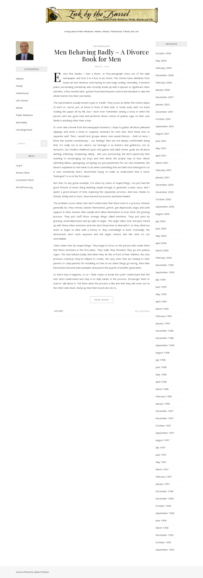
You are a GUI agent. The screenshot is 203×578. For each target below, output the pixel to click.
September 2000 (165, 206)
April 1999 (161, 301)
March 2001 (162, 162)
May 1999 (161, 294)
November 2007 (165, 97)
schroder (58, 310)
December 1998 (165, 330)
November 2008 (165, 75)
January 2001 (163, 177)
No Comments (142, 311)
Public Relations (24, 115)
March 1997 (162, 469)
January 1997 (163, 484)
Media (19, 107)
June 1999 (161, 286)
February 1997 (164, 476)
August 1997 (163, 440)
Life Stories (22, 100)
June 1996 (161, 520)
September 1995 (165, 549)
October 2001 (163, 119)
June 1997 (161, 454)
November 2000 (165, 192)
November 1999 (165, 265)
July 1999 (161, 279)
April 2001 (161, 155)
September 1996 (165, 513)
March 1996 (162, 527)
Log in (19, 165)
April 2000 (161, 243)
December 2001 (165, 111)
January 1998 (163, 403)
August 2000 (163, 213)
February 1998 (164, 396)
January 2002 (163, 104)
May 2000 (161, 235)
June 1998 (161, 367)
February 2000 (164, 257)
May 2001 (161, 148)
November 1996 (165, 498)
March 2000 (162, 250)
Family (19, 85)
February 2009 (164, 67)
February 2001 (164, 170)
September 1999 (165, 272)
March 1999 (162, 308)
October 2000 (163, 199)
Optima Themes (41, 572)
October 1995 (163, 542)
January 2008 (163, 89)
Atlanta (19, 78)
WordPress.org (24, 187)
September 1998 (165, 345)
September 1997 (165, 432)
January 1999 (163, 323)
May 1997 (161, 462)
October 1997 (163, 425)
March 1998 (162, 389)
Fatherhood (22, 93)
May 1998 (161, 374)
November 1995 (165, 535)
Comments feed (24, 180)
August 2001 (163, 133)
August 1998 (163, 352)
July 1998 (161, 359)
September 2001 (165, 126)
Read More (101, 299)
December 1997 (165, 411)
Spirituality (21, 122)
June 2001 (161, 140)
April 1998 (161, 381)
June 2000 (161, 228)
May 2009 (161, 60)
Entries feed (22, 172)
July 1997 (161, 447)
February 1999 (164, 316)
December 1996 (165, 491)
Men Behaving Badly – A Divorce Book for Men (101, 55)
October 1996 (163, 505)
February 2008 (164, 82)
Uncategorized (24, 129)
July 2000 (161, 221)
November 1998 (165, 338)
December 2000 (165, 184)
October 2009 (163, 53)
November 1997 (165, 418)
